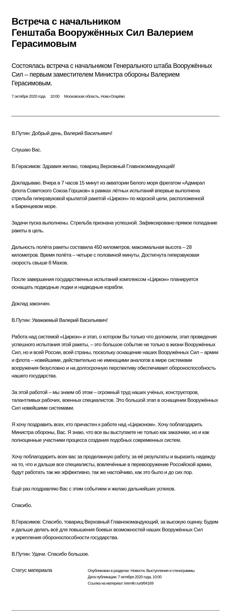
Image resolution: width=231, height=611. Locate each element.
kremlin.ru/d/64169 (138, 583)
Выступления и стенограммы (170, 570)
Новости (137, 570)
